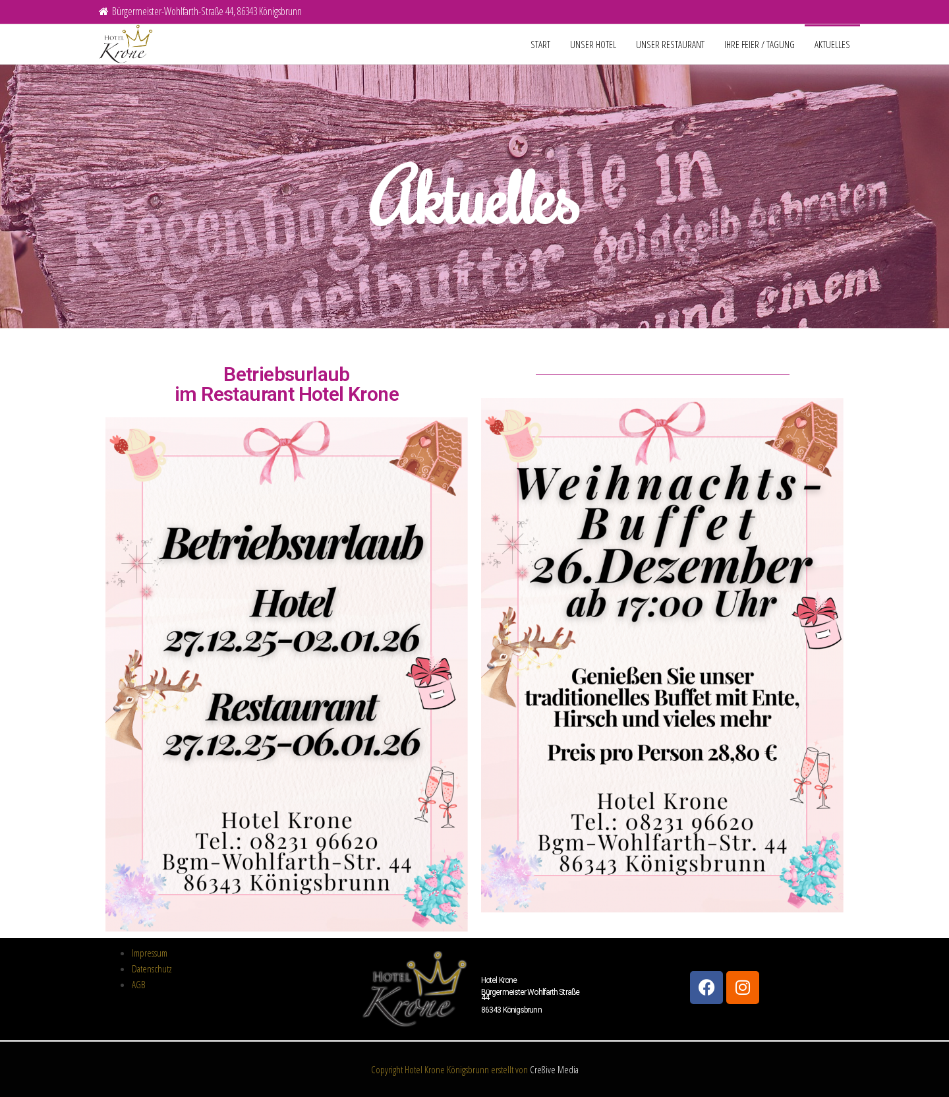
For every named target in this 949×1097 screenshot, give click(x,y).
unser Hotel (593, 44)
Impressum (149, 952)
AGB (138, 984)
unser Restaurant (670, 44)
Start (540, 44)
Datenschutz (152, 968)
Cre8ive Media (554, 1069)
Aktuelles (832, 44)
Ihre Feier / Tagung (759, 44)
